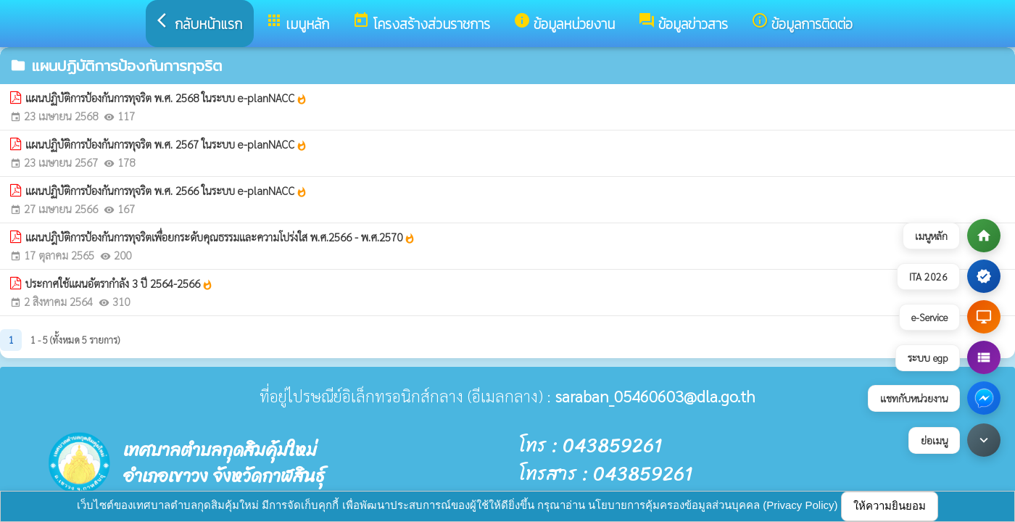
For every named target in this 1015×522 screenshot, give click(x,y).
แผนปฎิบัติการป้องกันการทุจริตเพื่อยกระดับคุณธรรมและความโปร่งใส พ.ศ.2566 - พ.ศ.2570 (220, 237)
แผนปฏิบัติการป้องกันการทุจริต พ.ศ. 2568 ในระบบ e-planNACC (166, 98)
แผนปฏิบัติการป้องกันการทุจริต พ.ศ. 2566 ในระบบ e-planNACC (166, 190)
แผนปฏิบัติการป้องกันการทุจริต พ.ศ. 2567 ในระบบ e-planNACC (166, 144)
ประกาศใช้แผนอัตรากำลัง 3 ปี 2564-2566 (119, 283)
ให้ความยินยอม (889, 506)
